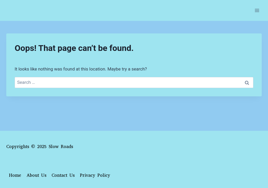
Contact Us (63, 175)
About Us (36, 175)
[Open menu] (257, 10)
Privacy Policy (95, 175)
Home (15, 175)
